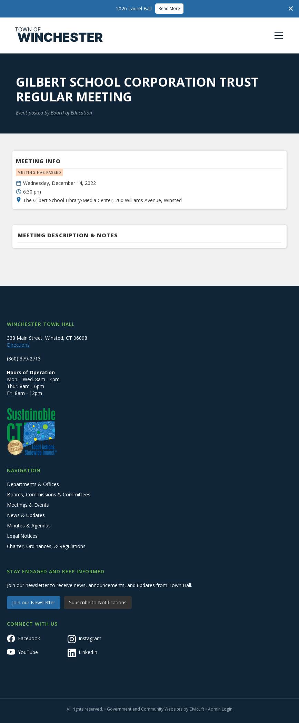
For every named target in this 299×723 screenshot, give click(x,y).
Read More (169, 8)
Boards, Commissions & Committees (48, 494)
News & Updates (26, 515)
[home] (59, 35)
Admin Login (220, 709)
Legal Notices (22, 536)
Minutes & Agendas (29, 525)
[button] (277, 35)
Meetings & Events (28, 505)
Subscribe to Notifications (98, 602)
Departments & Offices (33, 484)
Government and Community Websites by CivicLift (155, 709)
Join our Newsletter (33, 602)
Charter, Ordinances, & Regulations (46, 546)
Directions (18, 344)
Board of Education (71, 112)
